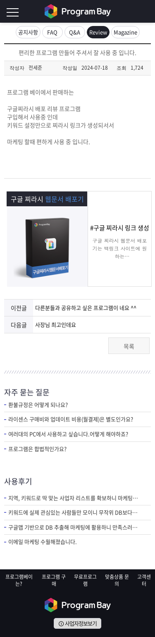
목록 (129, 346)
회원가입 (130, 11)
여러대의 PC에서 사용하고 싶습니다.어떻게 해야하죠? (68, 434)
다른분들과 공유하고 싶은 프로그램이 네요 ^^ (85, 307)
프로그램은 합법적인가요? (37, 449)
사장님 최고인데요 (55, 324)
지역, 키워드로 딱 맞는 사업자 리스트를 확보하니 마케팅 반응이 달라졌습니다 (73, 498)
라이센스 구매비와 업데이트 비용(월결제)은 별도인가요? (70, 419)
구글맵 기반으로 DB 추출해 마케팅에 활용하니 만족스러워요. (73, 527)
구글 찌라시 (47, 199)
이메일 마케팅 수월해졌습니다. (42, 541)
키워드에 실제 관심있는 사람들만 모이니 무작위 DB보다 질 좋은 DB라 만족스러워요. (73, 512)
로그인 (147, 11)
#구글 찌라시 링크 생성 (119, 227)
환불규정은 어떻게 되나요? (38, 404)
